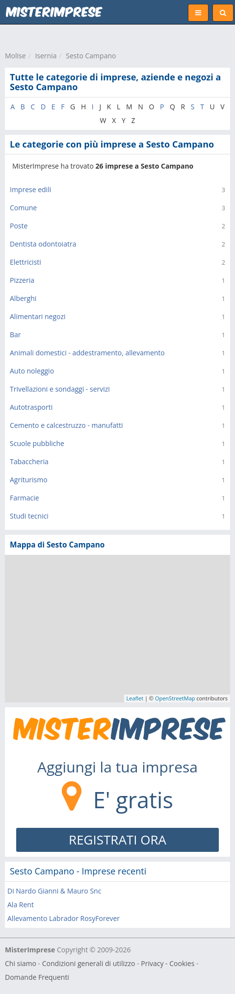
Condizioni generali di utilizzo (88, 963)
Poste (18, 225)
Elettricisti (25, 262)
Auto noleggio (32, 370)
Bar (15, 334)
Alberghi (23, 298)
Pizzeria (22, 280)
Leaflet (135, 698)
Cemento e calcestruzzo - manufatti (66, 425)
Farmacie (24, 497)
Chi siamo (20, 963)
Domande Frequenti (37, 977)
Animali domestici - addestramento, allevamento (87, 352)
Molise (15, 55)
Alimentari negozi (38, 316)
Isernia (45, 55)
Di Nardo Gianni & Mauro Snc (54, 890)
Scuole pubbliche (37, 443)
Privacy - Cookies (167, 963)
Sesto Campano (91, 55)
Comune (23, 207)
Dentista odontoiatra (43, 243)
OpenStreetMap (175, 698)
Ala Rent (20, 904)
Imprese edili (30, 189)
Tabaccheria (29, 461)
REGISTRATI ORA (117, 839)
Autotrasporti (31, 407)
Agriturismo (29, 479)
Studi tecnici (29, 516)
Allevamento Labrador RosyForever (63, 918)
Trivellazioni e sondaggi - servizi (60, 389)
